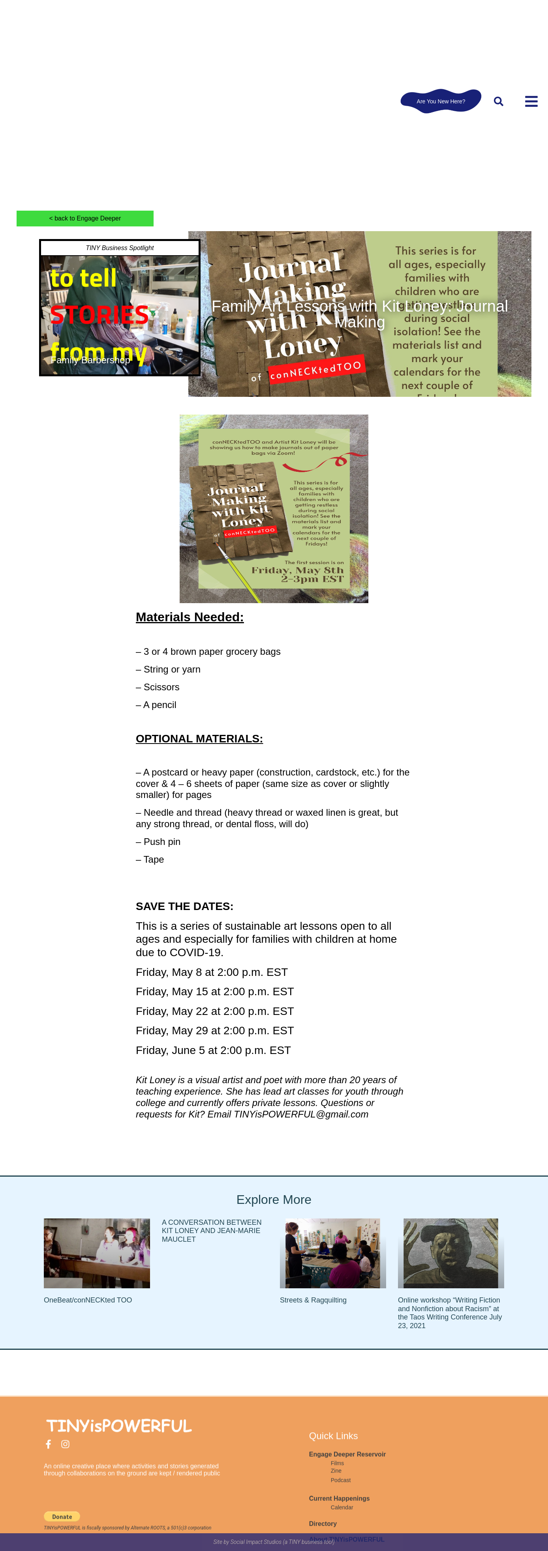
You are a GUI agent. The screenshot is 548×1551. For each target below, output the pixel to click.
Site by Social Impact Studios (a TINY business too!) (274, 1542)
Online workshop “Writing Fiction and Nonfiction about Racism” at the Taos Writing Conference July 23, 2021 (450, 1313)
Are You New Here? (441, 101)
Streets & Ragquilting (313, 1300)
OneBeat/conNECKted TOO (88, 1300)
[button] (499, 101)
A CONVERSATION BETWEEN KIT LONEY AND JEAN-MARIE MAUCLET (212, 1230)
